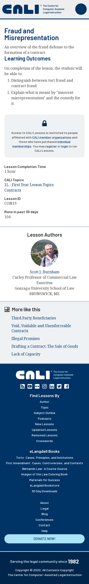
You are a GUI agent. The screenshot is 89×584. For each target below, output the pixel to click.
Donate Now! (44, 539)
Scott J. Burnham (44, 271)
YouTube (30, 386)
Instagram (44, 386)
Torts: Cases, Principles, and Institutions (44, 457)
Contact (44, 525)
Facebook (66, 386)
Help (45, 531)
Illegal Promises (25, 338)
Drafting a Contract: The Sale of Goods (44, 346)
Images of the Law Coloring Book (44, 474)
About (44, 503)
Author (44, 401)
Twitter (59, 386)
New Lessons (44, 424)
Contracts (12, 190)
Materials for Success (44, 480)
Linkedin (52, 386)
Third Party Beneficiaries (33, 317)
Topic (44, 407)
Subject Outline (44, 413)
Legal (45, 508)
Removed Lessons (45, 435)
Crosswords (44, 441)
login (64, 146)
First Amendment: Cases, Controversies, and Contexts (44, 463)
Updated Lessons (44, 430)
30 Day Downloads (44, 491)
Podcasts (44, 418)
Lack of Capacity (25, 353)
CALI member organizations (51, 137)
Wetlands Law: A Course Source (44, 469)
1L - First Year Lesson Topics (29, 184)
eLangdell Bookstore (44, 485)
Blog (45, 514)
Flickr (37, 386)
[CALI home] (33, 9)
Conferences (44, 519)
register (51, 146)
